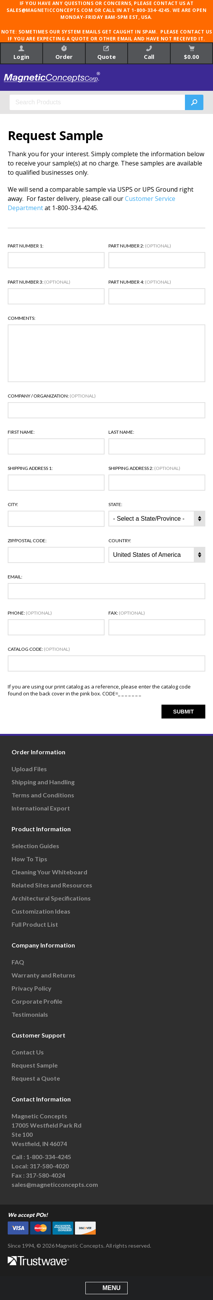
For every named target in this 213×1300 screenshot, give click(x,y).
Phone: (30, 613)
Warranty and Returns (43, 975)
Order (64, 52)
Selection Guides (35, 845)
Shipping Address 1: (30, 468)
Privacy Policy (32, 988)
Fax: (126, 613)
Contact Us (28, 1052)
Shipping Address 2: (144, 468)
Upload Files (29, 768)
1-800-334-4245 (48, 1156)
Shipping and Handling (43, 781)
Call (149, 52)
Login (21, 52)
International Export (41, 808)
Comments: (21, 318)
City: (13, 504)
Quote (106, 52)
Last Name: (121, 432)
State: (115, 504)
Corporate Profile (37, 1001)
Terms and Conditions (43, 795)
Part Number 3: (39, 282)
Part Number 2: (139, 246)
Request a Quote (36, 1078)
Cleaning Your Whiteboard (49, 872)
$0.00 (191, 52)
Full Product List (35, 924)
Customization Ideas (41, 911)
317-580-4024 (45, 1175)
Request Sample (35, 1065)
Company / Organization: (52, 396)
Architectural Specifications (51, 898)
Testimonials (30, 1014)
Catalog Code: (39, 649)
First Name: (21, 432)
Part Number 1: (25, 246)
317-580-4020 (49, 1166)
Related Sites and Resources (52, 885)
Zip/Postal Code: (27, 540)
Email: (15, 577)
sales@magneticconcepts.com (55, 1184)
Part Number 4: (139, 282)
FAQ (18, 962)
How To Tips (29, 858)
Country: (119, 540)
